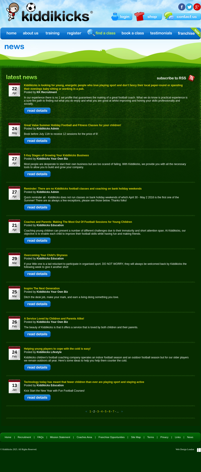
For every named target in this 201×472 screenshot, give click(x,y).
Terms (150, 437)
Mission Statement (60, 437)
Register (74, 33)
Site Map (136, 437)
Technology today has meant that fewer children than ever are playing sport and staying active (84, 382)
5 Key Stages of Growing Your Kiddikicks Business (56, 155)
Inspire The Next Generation (42, 288)
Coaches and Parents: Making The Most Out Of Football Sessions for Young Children (78, 221)
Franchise (186, 33)
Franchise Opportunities (112, 437)
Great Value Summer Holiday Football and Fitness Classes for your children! (72, 125)
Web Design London (185, 449)
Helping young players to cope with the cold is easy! (57, 348)
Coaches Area (84, 437)
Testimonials (161, 33)
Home (11, 33)
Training (52, 33)
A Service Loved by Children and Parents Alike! (54, 318)
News (190, 437)
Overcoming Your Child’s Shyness (46, 255)
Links (178, 437)
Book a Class (133, 33)
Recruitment (24, 437)
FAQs (40, 437)
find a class (102, 33)
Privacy (164, 437)
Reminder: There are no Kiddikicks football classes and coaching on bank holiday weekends (83, 188)
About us (31, 33)
